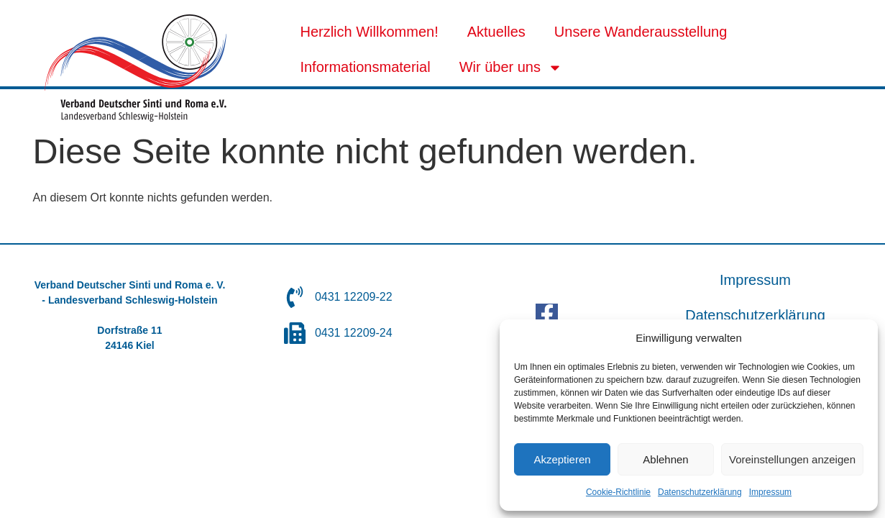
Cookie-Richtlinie (618, 492)
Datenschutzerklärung (700, 492)
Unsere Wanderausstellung (641, 32)
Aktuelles (496, 32)
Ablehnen (665, 459)
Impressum (770, 492)
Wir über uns (510, 67)
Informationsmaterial (365, 67)
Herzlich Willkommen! (369, 32)
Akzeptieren (561, 459)
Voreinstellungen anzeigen (792, 459)
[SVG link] (135, 68)
